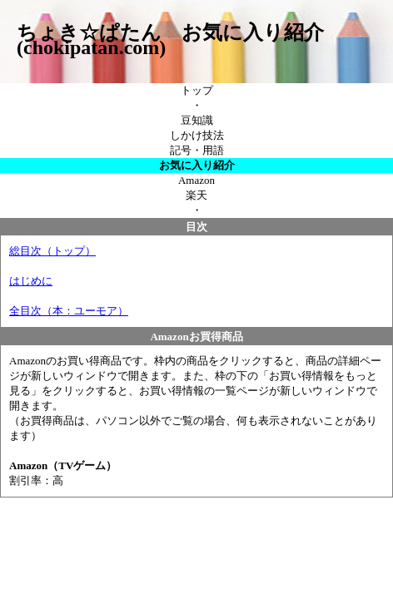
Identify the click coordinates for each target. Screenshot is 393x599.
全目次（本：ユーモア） (68, 310)
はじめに (30, 281)
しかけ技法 (197, 135)
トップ (197, 90)
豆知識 (197, 120)
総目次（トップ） (52, 251)
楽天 (196, 195)
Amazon (196, 180)
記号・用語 (197, 150)
